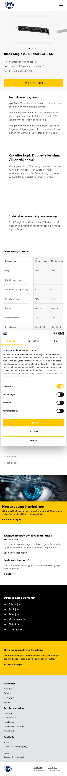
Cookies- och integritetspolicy (14, 757)
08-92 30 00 (38, 768)
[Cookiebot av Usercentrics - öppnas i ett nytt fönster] (52, 333)
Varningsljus (16, 629)
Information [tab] (33, 341)
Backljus (14, 609)
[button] (29, 48)
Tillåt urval (33, 431)
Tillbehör (14, 624)
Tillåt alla (33, 423)
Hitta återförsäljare (33, 82)
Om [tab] (55, 341)
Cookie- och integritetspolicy (15, 746)
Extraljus (14, 614)
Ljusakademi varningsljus (14, 726)
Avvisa (33, 440)
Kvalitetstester (9, 730)
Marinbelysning (18, 619)
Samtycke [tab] (12, 341)
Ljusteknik (8, 713)
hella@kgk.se (52, 768)
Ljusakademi (9, 722)
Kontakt (7, 742)
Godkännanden (10, 717)
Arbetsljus (15, 604)
